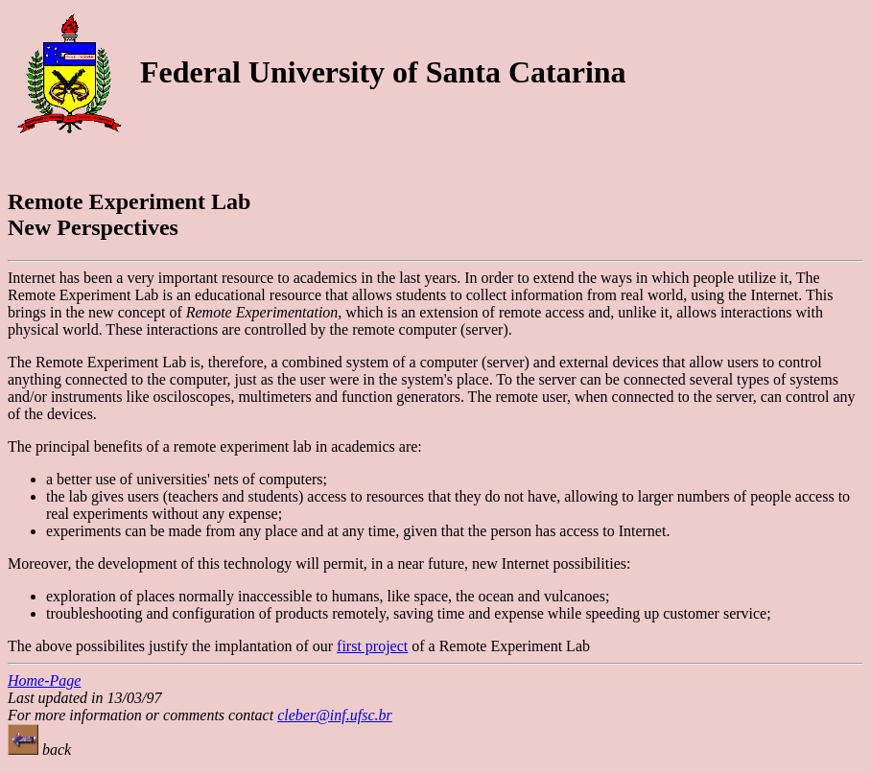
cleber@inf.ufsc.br (334, 715)
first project (372, 646)
